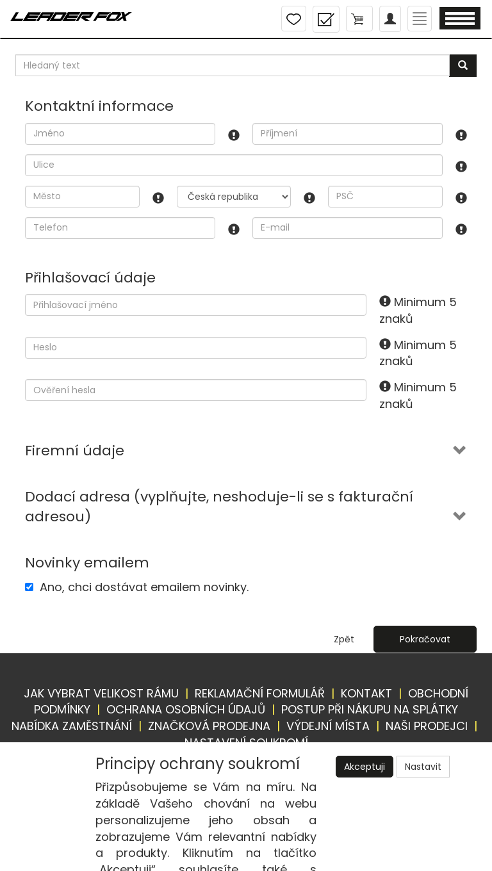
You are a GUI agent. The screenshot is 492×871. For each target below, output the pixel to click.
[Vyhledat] (463, 65)
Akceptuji (364, 766)
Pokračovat (425, 639)
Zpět (344, 639)
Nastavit (423, 766)
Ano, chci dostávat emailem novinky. (144, 587)
